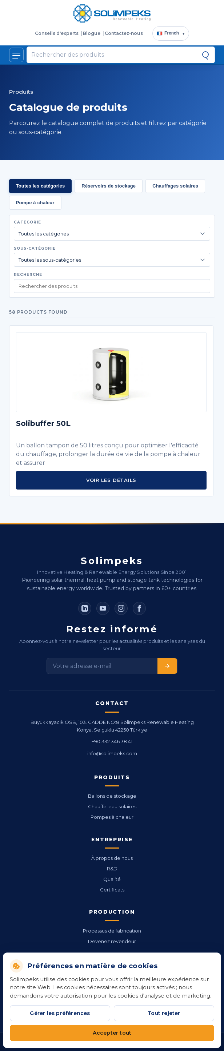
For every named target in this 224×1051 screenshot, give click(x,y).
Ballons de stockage (112, 796)
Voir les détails (111, 480)
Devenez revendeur (112, 941)
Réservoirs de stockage (108, 186)
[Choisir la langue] (170, 33)
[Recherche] (205, 55)
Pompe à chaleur (35, 202)
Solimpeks (112, 561)
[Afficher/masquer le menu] (16, 55)
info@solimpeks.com (112, 753)
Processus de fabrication (112, 931)
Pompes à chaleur (112, 817)
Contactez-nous (124, 33)
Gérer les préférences (60, 1013)
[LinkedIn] (84, 608)
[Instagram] (121, 608)
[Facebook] (139, 608)
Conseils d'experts (57, 33)
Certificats (112, 890)
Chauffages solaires (175, 186)
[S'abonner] (167, 666)
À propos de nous (112, 858)
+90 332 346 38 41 (112, 741)
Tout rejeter (164, 1013)
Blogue (91, 33)
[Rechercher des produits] (114, 55)
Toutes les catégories (40, 186)
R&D (112, 868)
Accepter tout (112, 1033)
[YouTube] (102, 608)
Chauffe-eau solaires (112, 806)
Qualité (112, 879)
